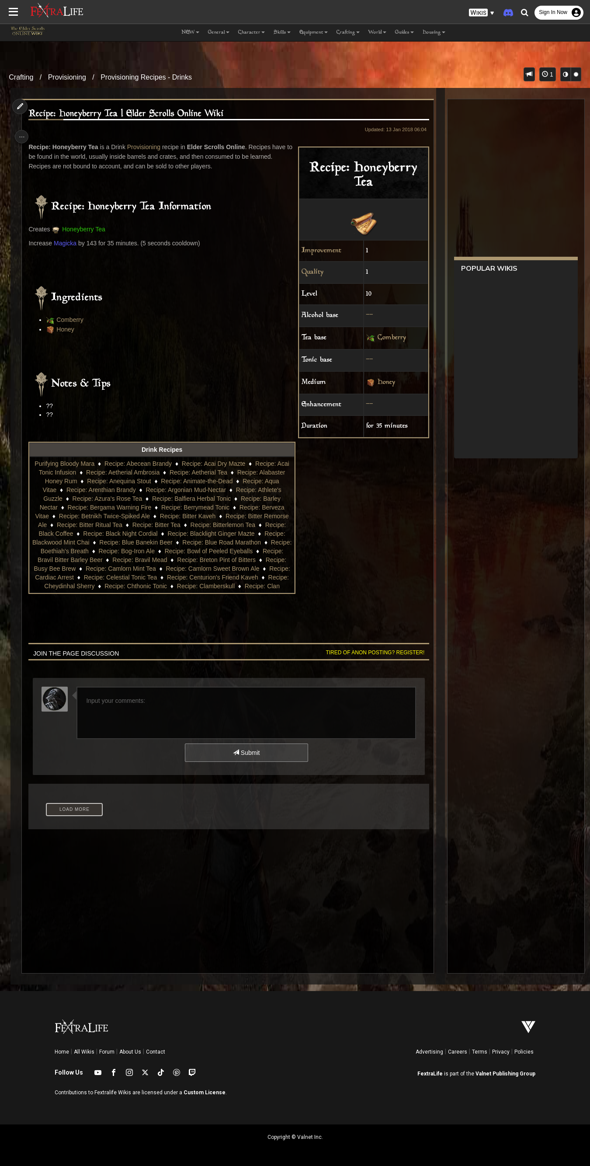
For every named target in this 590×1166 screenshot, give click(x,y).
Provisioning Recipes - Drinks (146, 77)
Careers (457, 1052)
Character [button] (251, 32)
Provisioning (67, 77)
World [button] (377, 32)
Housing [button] (434, 32)
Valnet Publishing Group (505, 1074)
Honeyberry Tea (86, 229)
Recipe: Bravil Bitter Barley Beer (114, 559)
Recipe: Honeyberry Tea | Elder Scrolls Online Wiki (128, 114)
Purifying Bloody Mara (71, 463)
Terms (479, 1052)
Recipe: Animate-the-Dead (218, 481)
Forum (107, 1052)
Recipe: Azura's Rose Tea (129, 498)
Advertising (429, 1052)
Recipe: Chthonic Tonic (210, 586)
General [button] (218, 32)
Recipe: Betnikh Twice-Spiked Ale (129, 516)
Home (62, 1052)
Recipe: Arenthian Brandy (121, 489)
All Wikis (84, 1052)
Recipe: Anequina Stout (140, 481)
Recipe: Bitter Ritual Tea (123, 524)
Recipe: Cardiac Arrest (107, 577)
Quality (309, 272)
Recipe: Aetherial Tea (218, 472)
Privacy (501, 1052)
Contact (155, 1052)
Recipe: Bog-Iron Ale (183, 551)
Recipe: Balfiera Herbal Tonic (213, 498)
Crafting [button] (348, 32)
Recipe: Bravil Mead (195, 559)
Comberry (388, 338)
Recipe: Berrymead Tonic (216, 507)
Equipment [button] (313, 32)
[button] (481, 13)
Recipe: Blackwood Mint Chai (102, 542)
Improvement (318, 251)
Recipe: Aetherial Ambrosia (143, 472)
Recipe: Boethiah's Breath (109, 551)
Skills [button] (282, 32)
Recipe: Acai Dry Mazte (220, 463)
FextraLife (430, 1074)
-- (366, 315)
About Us (130, 1052)
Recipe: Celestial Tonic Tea (184, 577)
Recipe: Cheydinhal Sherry (133, 586)
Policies (524, 1052)
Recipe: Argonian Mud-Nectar (206, 489)
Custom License (205, 1092)
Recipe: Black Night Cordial (165, 533)
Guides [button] (404, 32)
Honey (383, 382)
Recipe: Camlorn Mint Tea (178, 568)
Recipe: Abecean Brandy (144, 463)
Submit (246, 752)
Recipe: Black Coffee (89, 533)
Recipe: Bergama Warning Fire (131, 507)
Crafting (21, 77)
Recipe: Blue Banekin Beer (189, 542)
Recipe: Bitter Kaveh (213, 516)
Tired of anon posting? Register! (371, 652)
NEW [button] (190, 32)
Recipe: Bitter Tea (190, 524)
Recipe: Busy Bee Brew (101, 568)
